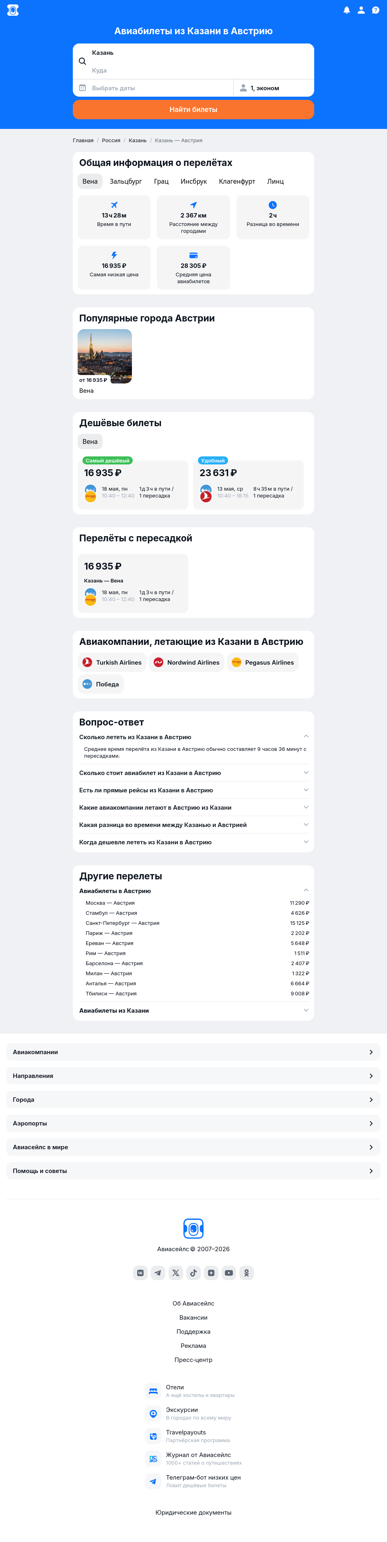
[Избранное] (347, 10)
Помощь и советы (193, 1171)
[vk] (140, 1273)
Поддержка (194, 1331)
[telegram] (158, 1273)
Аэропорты (193, 1123)
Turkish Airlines (112, 662)
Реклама (193, 1345)
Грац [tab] (161, 181)
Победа (100, 684)
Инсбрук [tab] (194, 181)
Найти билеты (194, 110)
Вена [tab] (90, 181)
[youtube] (229, 1273)
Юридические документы (193, 1512)
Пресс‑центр (193, 1360)
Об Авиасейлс (193, 1303)
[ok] (246, 1273)
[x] (176, 1273)
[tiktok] (193, 1273)
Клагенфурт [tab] (237, 181)
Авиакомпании (193, 1052)
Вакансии (193, 1317)
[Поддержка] (376, 10)
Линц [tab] (276, 181)
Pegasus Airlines (263, 662)
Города (193, 1099)
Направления (193, 1076)
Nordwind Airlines (187, 662)
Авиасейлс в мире (193, 1147)
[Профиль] (361, 10)
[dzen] (211, 1273)
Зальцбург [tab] (126, 181)
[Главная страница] (12, 10)
